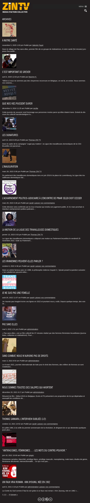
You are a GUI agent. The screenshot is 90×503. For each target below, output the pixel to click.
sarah (31, 203)
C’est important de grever (16, 71)
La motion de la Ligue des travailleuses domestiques (30, 229)
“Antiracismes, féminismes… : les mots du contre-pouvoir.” (34, 450)
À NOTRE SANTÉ (9, 40)
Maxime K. (33, 77)
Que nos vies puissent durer (17, 103)
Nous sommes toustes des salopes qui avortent (27, 387)
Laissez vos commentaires (44, 203)
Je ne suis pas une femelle (16, 292)
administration (32, 329)
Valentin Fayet (37, 45)
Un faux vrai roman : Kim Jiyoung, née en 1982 (26, 482)
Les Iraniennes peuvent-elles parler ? (22, 261)
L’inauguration (10, 166)
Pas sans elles (9, 324)
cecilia (35, 108)
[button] (81, 6)
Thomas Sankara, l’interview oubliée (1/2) (24, 418)
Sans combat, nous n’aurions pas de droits (25, 355)
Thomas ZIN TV (34, 140)
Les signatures (10, 135)
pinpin (31, 455)
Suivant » (14, 495)
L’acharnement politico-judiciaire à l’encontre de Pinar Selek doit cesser (42, 198)
